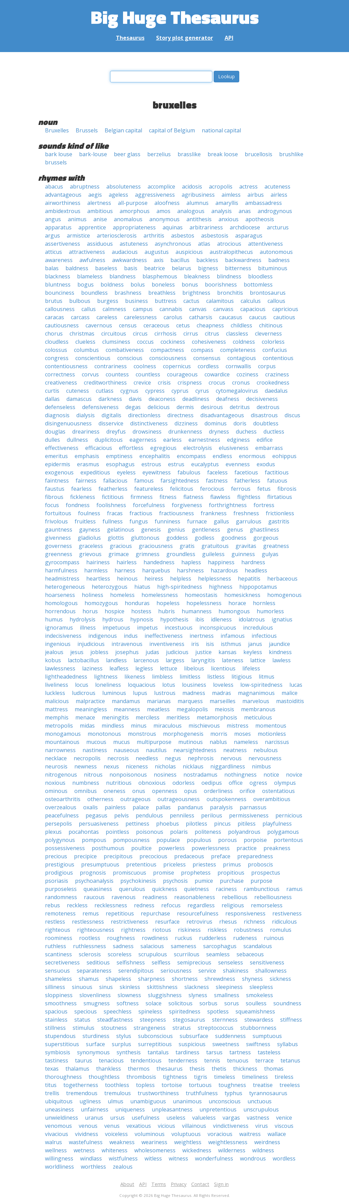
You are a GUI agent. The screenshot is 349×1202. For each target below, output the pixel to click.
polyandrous (244, 831)
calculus (251, 301)
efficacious (98, 448)
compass (202, 350)
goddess (177, 537)
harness (125, 570)
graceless (91, 546)
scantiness (58, 954)
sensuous (57, 970)
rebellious (234, 897)
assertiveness (62, 243)
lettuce (168, 668)
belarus (181, 268)
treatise (263, 1085)
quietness (196, 889)
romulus (280, 929)
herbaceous (282, 578)
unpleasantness (172, 1109)
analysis (221, 211)
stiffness (291, 1019)
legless (144, 668)
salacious (152, 946)
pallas (163, 807)
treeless (289, 1085)
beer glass (127, 154)
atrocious (229, 243)
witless (153, 1158)
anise (100, 219)
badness (279, 260)
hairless (127, 562)
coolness (145, 366)
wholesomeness (155, 1150)
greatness (276, 546)
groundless (180, 554)
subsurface (194, 1036)
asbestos (182, 235)
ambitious (100, 211)
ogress (258, 782)
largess (175, 660)
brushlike (291, 154)
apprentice (92, 227)
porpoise (255, 840)
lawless (281, 660)
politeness (208, 831)
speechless (118, 1011)
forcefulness (149, 505)
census (128, 325)
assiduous (100, 243)
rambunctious (261, 889)
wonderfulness (214, 1158)
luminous (114, 693)
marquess (190, 701)
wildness (263, 1150)
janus (255, 644)
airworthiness (62, 203)
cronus (241, 382)
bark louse (58, 154)
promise (163, 872)
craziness (277, 374)
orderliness (218, 791)
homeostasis (201, 595)
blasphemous (159, 276)
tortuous (200, 1085)
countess (117, 374)
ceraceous (156, 325)
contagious (241, 358)
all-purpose (133, 203)
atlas (204, 243)
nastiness (94, 750)
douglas (55, 431)
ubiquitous (59, 1101)
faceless (217, 472)
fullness (113, 521)
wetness (84, 1150)
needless (147, 758)
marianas (159, 701)
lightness (106, 676)
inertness (201, 635)
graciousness (156, 546)
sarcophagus (220, 946)
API (229, 38)
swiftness (258, 1044)
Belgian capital (123, 130)
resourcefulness (197, 913)
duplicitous (109, 439)
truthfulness (202, 1093)
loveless (223, 684)
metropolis (59, 725)
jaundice (279, 644)
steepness (153, 1019)
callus (88, 309)
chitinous (271, 325)
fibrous (54, 497)
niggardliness (227, 766)
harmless (96, 570)
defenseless (60, 407)
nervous (231, 758)
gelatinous (120, 529)
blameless (90, 276)
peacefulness (62, 815)
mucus (121, 742)
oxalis (90, 807)
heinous (127, 578)
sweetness (225, 1044)
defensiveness (100, 407)
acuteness (277, 186)
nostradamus (200, 774)
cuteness (77, 390)
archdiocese (245, 227)
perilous (211, 815)
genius (176, 529)
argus (52, 235)
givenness (58, 537)
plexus (53, 831)
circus (140, 333)
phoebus (167, 823)
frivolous (56, 521)
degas (133, 407)
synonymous (93, 1052)
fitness (168, 497)
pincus (222, 823)
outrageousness (178, 799)
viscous (284, 1126)
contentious (278, 358)
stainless (56, 1019)
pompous (94, 840)
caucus (258, 317)
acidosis (192, 186)
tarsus (214, 1052)
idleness (221, 619)
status (82, 1019)
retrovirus (199, 921)
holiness (92, 595)
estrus (176, 464)
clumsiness (116, 341)
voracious (220, 1134)
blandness (122, 276)
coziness (247, 374)
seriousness (176, 970)
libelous (194, 668)
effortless (131, 448)
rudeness (245, 938)
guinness (243, 554)
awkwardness (129, 260)
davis (135, 399)
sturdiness (95, 1036)
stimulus (83, 1028)
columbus (86, 350)
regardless (201, 905)
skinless (130, 987)
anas (245, 211)
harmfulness (61, 570)
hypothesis (174, 619)
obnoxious (152, 782)
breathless (162, 292)
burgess (107, 301)
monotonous (104, 733)
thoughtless (104, 1077)
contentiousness (66, 366)
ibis (199, 619)
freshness (246, 513)
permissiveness (249, 815)
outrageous (135, 799)
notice (271, 774)
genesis (151, 529)
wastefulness (86, 1142)
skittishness (162, 987)
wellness (56, 1150)
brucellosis (258, 154)
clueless (85, 341)
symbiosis (57, 1052)
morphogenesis (183, 733)
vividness (86, 1134)
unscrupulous (261, 1109)
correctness (60, 374)
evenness (238, 464)
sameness (183, 946)
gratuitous (215, 546)
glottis (116, 537)
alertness (99, 203)
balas (52, 268)
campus (143, 309)
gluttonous (145, 537)
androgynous (275, 211)
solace (154, 1003)
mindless (113, 725)
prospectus (265, 872)
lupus (140, 693)
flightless (248, 497)
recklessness (110, 905)
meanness (127, 709)
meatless (158, 709)
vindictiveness (230, 1126)
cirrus (190, 333)
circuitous (113, 333)
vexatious (138, 1126)
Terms (158, 1184)
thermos (139, 1068)
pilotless (196, 823)
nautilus (156, 750)
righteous (57, 929)
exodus (266, 464)
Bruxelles (57, 130)
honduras (137, 603)
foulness (89, 513)
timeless (224, 1077)
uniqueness (130, 1109)
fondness (78, 505)
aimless (231, 194)
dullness (77, 439)
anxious (228, 219)
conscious (129, 358)
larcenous (146, 660)
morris (218, 733)
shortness (185, 978)
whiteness (114, 1150)
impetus (147, 627)
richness (254, 921)
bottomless (258, 284)
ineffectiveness (164, 635)
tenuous (237, 1060)
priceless (174, 864)
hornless (264, 603)
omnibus (85, 791)
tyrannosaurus (268, 1093)
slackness (196, 987)
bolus (138, 284)
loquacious (141, 684)
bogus (85, 284)
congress (57, 358)
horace (237, 603)
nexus (111, 766)
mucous (96, 742)
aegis (95, 194)
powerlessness (211, 848)
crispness (190, 382)
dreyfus (116, 431)
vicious (166, 1126)
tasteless (269, 1052)
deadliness (195, 399)
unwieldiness (61, 1117)
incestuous (179, 627)
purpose (261, 880)
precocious (153, 856)
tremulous (117, 1093)
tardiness (187, 1052)
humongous (234, 611)
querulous (132, 889)
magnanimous (256, 693)
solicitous (180, 1003)
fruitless (85, 521)
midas (87, 725)
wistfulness (123, 1158)
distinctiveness (149, 423)
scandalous (257, 946)
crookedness (273, 382)
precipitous (118, 856)
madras (221, 693)
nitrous (93, 774)
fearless (81, 488)
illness (88, 627)
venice (284, 1117)
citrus (212, 333)
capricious (285, 309)
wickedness (196, 1150)
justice (203, 652)
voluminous (150, 1134)
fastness (217, 480)
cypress (155, 390)
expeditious (95, 472)
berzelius (159, 154)
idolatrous (252, 619)
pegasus (96, 815)
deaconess (162, 399)
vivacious (56, 1134)
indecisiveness (63, 635)
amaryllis (226, 203)
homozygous (101, 603)
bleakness (197, 276)
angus (53, 219)
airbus (255, 194)
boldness (112, 284)
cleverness (268, 333)
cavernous (99, 325)
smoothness (61, 1003)
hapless (191, 562)
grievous (90, 554)
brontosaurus (268, 292)
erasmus (88, 464)
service (207, 970)
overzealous (60, 807)
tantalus (158, 1052)
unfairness (94, 1109)
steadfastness (115, 1019)
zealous (123, 1166)
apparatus (58, 227)
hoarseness (60, 595)
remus (90, 913)
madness (193, 693)
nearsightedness (194, 750)
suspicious (192, 1044)
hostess (141, 611)
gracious (121, 546)
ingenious (58, 644)
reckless (77, 905)
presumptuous (100, 864)
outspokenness (226, 799)
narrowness (60, 750)
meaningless (91, 709)
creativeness (61, 382)
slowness (129, 995)
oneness (114, 791)
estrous (151, 464)
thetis (219, 1068)
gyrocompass (62, 562)
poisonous (149, 831)
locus (81, 684)
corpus (267, 366)
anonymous (164, 219)
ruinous (274, 938)
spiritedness (184, 1011)
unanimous (187, 1101)
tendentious (146, 1060)
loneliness (108, 684)
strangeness (150, 1028)
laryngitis (203, 660)
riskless (217, 929)
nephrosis (201, 758)
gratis (187, 546)
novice (294, 774)
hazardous (224, 570)
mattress (56, 709)
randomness (61, 897)
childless (241, 325)
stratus (181, 1028)
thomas (274, 1068)
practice (247, 848)
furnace (197, 521)
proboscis (260, 864)
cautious (284, 317)
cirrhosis (165, 333)
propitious (230, 872)
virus (261, 1126)
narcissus (277, 742)
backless (207, 260)
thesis (197, 1068)
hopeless (168, 603)
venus (112, 1126)
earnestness (204, 439)
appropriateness (134, 227)
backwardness (243, 260)
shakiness (235, 970)
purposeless (61, 889)
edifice (265, 439)
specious (85, 1011)
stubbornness (258, 1028)
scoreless (120, 954)
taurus (83, 1060)
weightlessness (227, 1142)
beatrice (154, 268)
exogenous (59, 472)
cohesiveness (209, 341)
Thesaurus (130, 38)
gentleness (206, 529)
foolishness (111, 505)
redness (144, 905)
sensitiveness (267, 962)
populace (168, 840)
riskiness (189, 929)
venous (88, 1126)
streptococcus (215, 1028)
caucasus (230, 317)
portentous (288, 840)
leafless (118, 668)
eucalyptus (205, 464)
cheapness (210, 325)
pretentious (141, 864)
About (127, 1184)
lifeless (251, 668)
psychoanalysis (94, 880)
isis (210, 644)
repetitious (120, 913)
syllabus (287, 1044)
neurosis (56, 766)
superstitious (62, 1044)
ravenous (123, 897)
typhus (233, 1093)
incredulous (258, 627)
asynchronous (173, 243)
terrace (264, 1060)
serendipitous (136, 970)
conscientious (92, 358)
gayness (89, 529)
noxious (55, 782)
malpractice (90, 701)
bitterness (238, 268)
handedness (158, 562)
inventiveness (166, 644)
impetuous (116, 627)
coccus (145, 341)
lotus (168, 684)
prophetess (196, 872)
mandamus (126, 701)
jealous (54, 652)
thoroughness (63, 1077)
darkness (110, 399)
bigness (208, 268)
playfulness (277, 823)
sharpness (151, 978)
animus (77, 219)
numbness (85, 782)
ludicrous (83, 693)
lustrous (165, 693)
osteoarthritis (62, 799)
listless (216, 676)
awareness (59, 260)
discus (292, 415)
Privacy (178, 1184)
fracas (115, 513)
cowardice (217, 374)
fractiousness (176, 513)
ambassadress (263, 203)
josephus (127, 652)
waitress (250, 1134)
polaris (179, 831)
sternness (225, 1019)
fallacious (115, 480)
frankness (214, 513)
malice (290, 693)
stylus (123, 1036)
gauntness (58, 529)
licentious (223, 668)
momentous (270, 725)
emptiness (119, 456)
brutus (53, 301)
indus (131, 635)
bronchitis (230, 292)
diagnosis (57, 415)
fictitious (113, 497)
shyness (252, 978)
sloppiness (59, 995)
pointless (117, 831)
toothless (117, 1085)
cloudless (57, 341)
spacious (56, 1011)
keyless (252, 652)
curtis (52, 390)
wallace (277, 1134)
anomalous (128, 219)
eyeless (126, 472)
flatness (193, 497)
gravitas (246, 546)
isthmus (231, 644)
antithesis (199, 219)
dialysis (85, 415)
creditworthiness (105, 382)
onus (138, 791)
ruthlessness (89, 946)
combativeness (125, 350)
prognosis (93, 872)
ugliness (90, 1101)
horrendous (60, 611)
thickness (245, 1068)
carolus (173, 317)
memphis (57, 717)
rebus (52, 905)
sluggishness (165, 995)
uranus (94, 1117)
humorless (270, 611)
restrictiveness (129, 921)
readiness (154, 897)
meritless (178, 717)
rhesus (228, 921)
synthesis (129, 1052)
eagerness (143, 439)
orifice (247, 791)
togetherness (80, 1085)
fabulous (189, 472)
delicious (159, 407)
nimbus (261, 766)
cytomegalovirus (237, 390)
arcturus (278, 227)
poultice (141, 848)
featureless (148, 488)
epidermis (57, 464)
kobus (53, 660)
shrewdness (219, 978)
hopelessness (204, 603)
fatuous (277, 480)
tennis (212, 1060)
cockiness (173, 341)
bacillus (179, 260)
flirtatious (279, 497)
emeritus (56, 456)
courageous (182, 374)
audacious (125, 252)
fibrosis (287, 488)
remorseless (267, 905)
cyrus (202, 390)
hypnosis (141, 619)
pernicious (288, 815)
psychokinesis (138, 880)
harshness (190, 570)
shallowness (271, 970)
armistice (78, 235)
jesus (77, 652)
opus (190, 791)
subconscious (155, 1036)
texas (52, 1068)
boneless (163, 284)
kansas (227, 652)
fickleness (82, 497)
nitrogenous (61, 774)
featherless (112, 488)
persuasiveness (99, 823)
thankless (108, 1068)
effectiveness (61, 448)
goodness (233, 537)
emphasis (87, 456)
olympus (285, 782)
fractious (141, 513)
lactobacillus (83, 660)
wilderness (231, 1150)
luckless (55, 693)
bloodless (260, 276)
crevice (142, 382)
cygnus (129, 390)
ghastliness (264, 529)
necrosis (118, 758)
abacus (54, 186)
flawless (220, 497)
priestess (204, 864)
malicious (57, 701)
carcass (80, 317)
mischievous (204, 725)
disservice (110, 423)
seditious (98, 962)
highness (220, 586)
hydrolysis (82, 619)
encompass (191, 456)
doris (239, 423)
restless (55, 921)
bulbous (79, 301)
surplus (121, 1044)
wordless (284, 1158)
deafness (227, 399)
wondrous (253, 1158)
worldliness (59, 1166)
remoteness (60, 913)
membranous (258, 709)
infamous (233, 635)
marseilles (223, 701)
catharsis (200, 317)
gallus (221, 521)
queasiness (98, 889)
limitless (190, 676)
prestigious (59, 864)
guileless (213, 554)
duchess (246, 431)
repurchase (155, 913)
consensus (207, 358)
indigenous (102, 635)
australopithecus (231, 252)
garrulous (248, 521)
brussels (56, 162)
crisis (164, 382)
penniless (182, 815)
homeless (122, 595)
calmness (114, 309)
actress (248, 186)
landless (116, 660)
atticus (53, 252)
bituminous (272, 268)
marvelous (255, 701)
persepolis (58, 823)
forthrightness (228, 505)
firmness (142, 497)
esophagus (120, 464)
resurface (167, 921)
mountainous (62, 742)
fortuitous (58, 513)
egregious (163, 448)
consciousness (167, 358)
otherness (100, 799)
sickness (280, 978)
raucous (94, 897)
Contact (200, 1184)
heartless (98, 578)
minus (139, 725)
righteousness (95, 929)
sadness (123, 946)
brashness (128, 292)
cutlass (104, 390)
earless (172, 439)
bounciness (59, 292)
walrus (53, 1142)
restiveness (287, 913)
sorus (231, 1003)
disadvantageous (222, 415)
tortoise (172, 1085)
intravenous (126, 644)
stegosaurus (189, 1019)
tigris (200, 1077)
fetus (264, 488)
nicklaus (193, 766)
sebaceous (250, 954)
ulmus (115, 1101)
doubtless (265, 423)
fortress (264, 505)
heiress (154, 578)
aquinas (173, 227)
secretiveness (62, 962)
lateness (232, 660)
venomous (58, 1126)
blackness (57, 276)
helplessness (214, 578)
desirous (212, 407)
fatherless (247, 480)
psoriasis (56, 880)
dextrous (268, 407)
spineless (150, 1011)
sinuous (82, 987)
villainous (194, 1126)
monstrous (142, 733)
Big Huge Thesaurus (175, 17)
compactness (167, 350)
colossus (56, 350)
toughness (232, 1085)
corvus (90, 374)
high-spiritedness (179, 586)
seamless (218, 954)
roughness (121, 938)
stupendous (60, 1036)
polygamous (283, 831)
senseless (230, 962)
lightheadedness (66, 676)
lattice (257, 660)
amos (163, 211)
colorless (273, 341)
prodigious (59, 872)
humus (54, 619)
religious (233, 905)
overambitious (271, 799)
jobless (99, 652)
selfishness (131, 962)
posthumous (108, 848)
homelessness (159, 595)
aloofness (167, 203)
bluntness (58, 284)
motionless (272, 733)
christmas (82, 333)
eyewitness (156, 472)
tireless (284, 1077)
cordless (208, 366)
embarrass (269, 448)
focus (52, 505)
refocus (171, 905)
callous (276, 301)
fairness (86, 480)
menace (85, 717)
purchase (232, 880)
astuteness (134, 243)
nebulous (266, 750)
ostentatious (278, 791)
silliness (55, 987)
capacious (252, 309)
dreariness (86, 431)
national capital (221, 130)
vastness (258, 1117)
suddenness (230, 1036)
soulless (256, 1003)
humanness (197, 611)
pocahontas (84, 831)
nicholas (165, 766)
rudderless (212, 938)
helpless (180, 578)
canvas (198, 309)
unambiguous (148, 1101)
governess (58, 546)
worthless (93, 1166)
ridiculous (284, 921)
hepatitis (249, 578)
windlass (91, 1158)
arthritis (153, 235)
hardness (253, 562)
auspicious (189, 252)
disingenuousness (68, 423)
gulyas (270, 554)
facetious (246, 472)
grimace (118, 554)
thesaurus (169, 1068)
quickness (164, 889)
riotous (161, 929)
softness (128, 1003)
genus (235, 529)
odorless (183, 782)
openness (164, 791)
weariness (154, 1142)
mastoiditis (290, 701)
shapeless (118, 978)
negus (173, 758)
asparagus (248, 235)
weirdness (267, 1142)
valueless (204, 1117)
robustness (248, 929)
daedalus (276, 390)
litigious (241, 676)
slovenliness (95, 995)
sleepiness (229, 987)
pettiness (137, 823)
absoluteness (123, 186)
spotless (218, 1011)
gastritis (278, 521)
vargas (231, 1117)
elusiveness (233, 448)
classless (237, 333)
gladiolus (89, 537)
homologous (61, 603)
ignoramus (59, 627)
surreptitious (155, 1044)
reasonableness (194, 897)
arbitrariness (206, 227)
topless (145, 1085)
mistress (237, 725)
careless (106, 317)
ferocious (212, 488)
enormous (252, 456)
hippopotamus (258, 586)
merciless (148, 717)
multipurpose (154, 742)
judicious (177, 652)
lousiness (194, 684)
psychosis (175, 880)
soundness (287, 1003)
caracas (54, 317)
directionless (144, 415)
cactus (191, 301)
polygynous (60, 840)
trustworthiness (158, 1093)
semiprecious (194, 962)
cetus (183, 325)
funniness (167, 521)
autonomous (276, 252)
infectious (264, 635)
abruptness (85, 186)
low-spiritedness (261, 684)
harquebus (156, 570)
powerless (171, 848)
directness (180, 415)
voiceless (116, 1134)
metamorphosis (217, 717)
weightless (187, 1142)
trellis (52, 1093)
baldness (76, 268)
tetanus (290, 1060)
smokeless (259, 995)
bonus (190, 284)
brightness (196, 292)
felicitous (181, 488)
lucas (295, 684)
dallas (52, 399)
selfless (161, 962)
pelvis (121, 815)
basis (130, 268)
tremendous (81, 1093)
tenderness (182, 1060)
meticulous (258, 717)
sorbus (208, 1003)
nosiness (165, 774)
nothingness (240, 774)
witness (178, 1158)
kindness (280, 652)
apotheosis (259, 219)
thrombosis (141, 1077)
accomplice (161, 186)
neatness (235, 750)
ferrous (241, 488)
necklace (56, 758)
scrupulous (152, 954)
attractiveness (87, 252)
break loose (223, 154)
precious (56, 856)
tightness (175, 1077)
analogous (190, 211)
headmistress (62, 578)
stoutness (114, 1028)
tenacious (111, 1060)
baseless (106, 268)
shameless (58, 978)
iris (195, 644)
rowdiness (155, 938)
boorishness (221, 284)
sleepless (261, 987)
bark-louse (93, 154)
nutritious (119, 782)
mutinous (190, 742)
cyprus (179, 390)
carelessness (140, 317)
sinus (106, 987)
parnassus (253, 807)
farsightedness (180, 480)
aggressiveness (155, 194)
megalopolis (192, 709)
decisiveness (262, 399)
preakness (276, 848)
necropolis (87, 758)
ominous (56, 791)
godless (204, 537)
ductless (273, 431)
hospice (114, 611)
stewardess (258, 1019)
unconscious (225, 1101)
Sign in (221, 1184)
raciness (226, 889)
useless (175, 1117)
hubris (166, 611)
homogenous (284, 595)
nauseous (126, 750)
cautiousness (62, 325)
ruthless (55, 946)
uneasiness (59, 1109)
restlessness (88, 921)
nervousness (265, 758)
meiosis (224, 709)
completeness (238, 350)
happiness (221, 562)
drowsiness (147, 431)
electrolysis (197, 448)
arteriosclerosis (117, 235)
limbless (162, 676)
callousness (60, 309)
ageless (118, 194)
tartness (240, 1052)
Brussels (87, 130)
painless (115, 807)
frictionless (280, 513)
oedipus (211, 782)
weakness (122, 1142)
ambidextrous (62, 211)
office (236, 782)
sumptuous (267, 1036)
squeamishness (255, 1011)
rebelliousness (273, 897)
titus (51, 1085)
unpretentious (218, 1109)
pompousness (131, 840)
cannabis (171, 309)
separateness (94, 970)
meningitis (115, 717)
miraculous (167, 725)
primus (232, 864)
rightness (133, 929)
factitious (277, 472)
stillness (55, 1028)
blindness (229, 276)
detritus (240, 407)
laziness (92, 668)
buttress (166, 301)
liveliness (56, 684)
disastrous (264, 415)
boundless (94, 292)
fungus (139, 521)
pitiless (247, 823)
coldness (244, 341)
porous (227, 840)
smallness (226, 995)
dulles (52, 439)
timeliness (255, 1077)
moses (242, 733)
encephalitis (154, 456)
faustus (54, 488)
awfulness (92, 260)
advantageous (63, 194)
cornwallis (238, 366)
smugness (97, 1003)
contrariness (110, 366)
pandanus (190, 807)
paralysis (221, 807)
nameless (246, 742)
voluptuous (186, 1134)
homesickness (242, 595)
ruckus (183, 938)
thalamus (77, 1068)
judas (152, 652)
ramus (294, 889)
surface (95, 1044)
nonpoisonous (128, 774)
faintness (57, 480)
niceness (137, 766)
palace (141, 807)
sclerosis (90, 954)
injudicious (91, 644)
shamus (89, 978)
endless (222, 456)
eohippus (284, 456)
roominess (58, 938)
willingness (59, 1158)
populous (199, 840)
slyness (197, 995)
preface (220, 856)
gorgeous (265, 537)
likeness (134, 676)
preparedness (255, 856)
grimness (148, 554)
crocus (217, 382)
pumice (204, 880)
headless (256, 570)
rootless (89, 938)
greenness (58, 554)
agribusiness (198, 194)
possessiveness (65, 848)
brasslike (189, 154)
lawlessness (60, 668)
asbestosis (214, 235)
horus (90, 611)
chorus (54, 333)
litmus (266, 676)
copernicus (177, 366)
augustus (157, 252)
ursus (117, 1117)
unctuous (259, 1101)
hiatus (142, 586)
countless (148, 374)
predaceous (189, 856)
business (136, 301)
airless (279, 194)
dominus (215, 423)
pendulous (149, 815)
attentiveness (265, 243)
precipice (85, 856)
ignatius (282, 619)
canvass (223, 309)
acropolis (220, 186)
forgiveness (187, 505)
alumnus (197, 203)
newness (85, 766)
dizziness (186, 423)
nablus (218, 742)
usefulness (146, 1117)
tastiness (56, 1060)
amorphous (135, 211)
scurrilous (186, 954)
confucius (274, 350)
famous (144, 480)
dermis (185, 407)
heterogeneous (65, 586)
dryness (219, 431)
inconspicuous (217, 627)
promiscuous (129, 872)
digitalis (111, 415)
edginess (238, 439)
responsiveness (245, 913)
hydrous (112, 619)
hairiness (98, 562)
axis (159, 260)
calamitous (220, 301)
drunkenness (185, 431)
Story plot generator (184, 38)
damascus (79, 399)
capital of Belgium (172, 130)
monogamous (63, 733)
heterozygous (109, 586)
